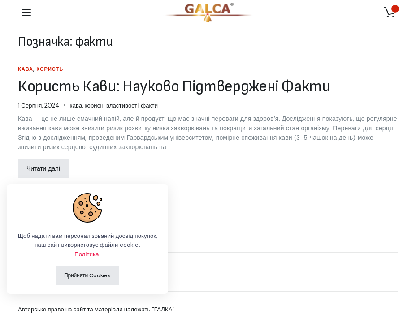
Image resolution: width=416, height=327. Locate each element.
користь (49, 69)
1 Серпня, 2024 (38, 105)
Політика (86, 254)
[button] (389, 12)
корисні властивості (112, 105)
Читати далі (43, 168)
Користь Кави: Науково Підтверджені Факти (174, 86)
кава (25, 69)
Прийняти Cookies (87, 275)
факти (149, 105)
